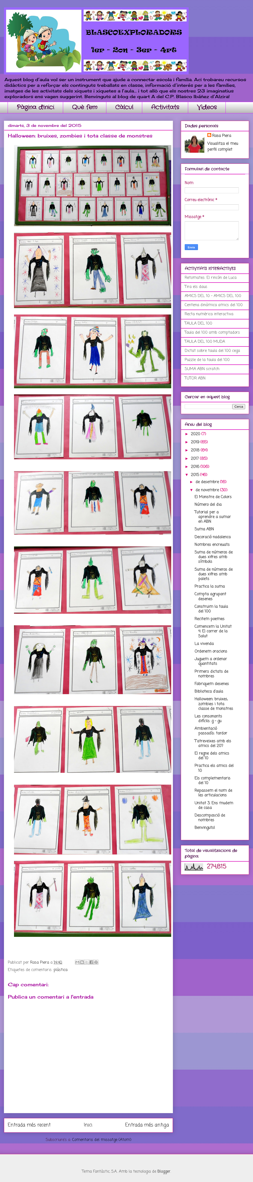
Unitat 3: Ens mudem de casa (214, 805)
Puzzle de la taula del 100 (207, 360)
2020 (196, 434)
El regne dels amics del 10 (212, 756)
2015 (195, 475)
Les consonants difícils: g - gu (208, 719)
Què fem (84, 107)
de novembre (208, 490)
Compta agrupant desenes (210, 596)
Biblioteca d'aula (209, 692)
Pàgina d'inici (35, 107)
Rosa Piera (221, 136)
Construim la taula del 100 (211, 609)
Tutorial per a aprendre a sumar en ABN (213, 517)
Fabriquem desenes (212, 684)
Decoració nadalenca (213, 537)
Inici (88, 1125)
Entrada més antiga (147, 1125)
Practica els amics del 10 (214, 768)
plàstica (61, 970)
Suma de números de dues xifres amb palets (214, 574)
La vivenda (204, 644)
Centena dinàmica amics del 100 (214, 305)
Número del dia (208, 505)
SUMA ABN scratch (202, 369)
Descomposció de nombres (210, 818)
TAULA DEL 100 (198, 324)
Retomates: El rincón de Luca (211, 278)
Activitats (165, 107)
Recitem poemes (210, 619)
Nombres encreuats (212, 545)
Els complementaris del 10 (212, 781)
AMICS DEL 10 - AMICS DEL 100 (213, 296)
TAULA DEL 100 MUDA (205, 342)
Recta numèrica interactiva (209, 314)
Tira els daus (196, 287)
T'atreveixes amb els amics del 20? (213, 743)
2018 (196, 450)
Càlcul (124, 107)
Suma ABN (204, 529)
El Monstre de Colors (213, 497)
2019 (195, 442)
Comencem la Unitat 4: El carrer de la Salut (213, 631)
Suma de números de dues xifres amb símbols (214, 557)
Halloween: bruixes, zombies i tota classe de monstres (214, 704)
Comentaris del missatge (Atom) (101, 1140)
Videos (207, 107)
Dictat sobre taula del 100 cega (212, 351)
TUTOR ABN (195, 378)
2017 (195, 459)
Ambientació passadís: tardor (211, 731)
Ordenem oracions (211, 652)
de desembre (208, 482)
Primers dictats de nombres (211, 674)
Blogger (163, 1172)
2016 (195, 467)
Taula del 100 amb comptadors (212, 333)
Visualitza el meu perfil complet (222, 147)
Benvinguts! (205, 828)
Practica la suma (210, 587)
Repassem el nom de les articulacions (213, 793)
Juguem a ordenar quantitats (211, 661)
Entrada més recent (29, 1125)
